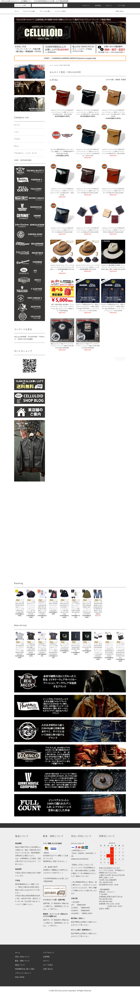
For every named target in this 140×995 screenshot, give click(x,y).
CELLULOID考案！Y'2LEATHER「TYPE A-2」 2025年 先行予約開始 (29, 338)
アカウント (85, 5)
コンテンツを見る (59, 11)
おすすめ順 (110, 79)
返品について (20, 965)
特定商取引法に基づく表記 (24, 969)
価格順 (117, 79)
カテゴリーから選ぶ (27, 11)
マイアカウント (48, 952)
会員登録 (96, 5)
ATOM (22, 977)
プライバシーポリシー (23, 973)
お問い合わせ (118, 11)
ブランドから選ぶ (44, 11)
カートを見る (48, 965)
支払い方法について (22, 957)
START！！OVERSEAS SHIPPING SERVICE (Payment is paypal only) (70, 58)
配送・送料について (22, 961)
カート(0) (120, 5)
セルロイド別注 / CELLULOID (62, 65)
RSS (16, 977)
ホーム (17, 11)
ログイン (107, 5)
